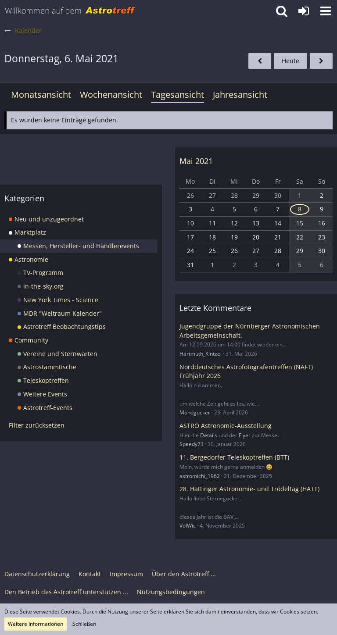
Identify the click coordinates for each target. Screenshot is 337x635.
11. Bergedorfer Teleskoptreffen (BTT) (234, 457)
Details (208, 435)
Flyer (245, 435)
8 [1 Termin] (299, 209)
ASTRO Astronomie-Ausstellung (225, 425)
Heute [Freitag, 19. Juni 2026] (290, 61)
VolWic (187, 525)
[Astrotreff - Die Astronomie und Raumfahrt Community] (70, 11)
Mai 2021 (196, 161)
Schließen (84, 624)
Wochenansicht (111, 94)
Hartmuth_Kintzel (200, 353)
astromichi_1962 (199, 476)
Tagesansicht (177, 94)
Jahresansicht (240, 94)
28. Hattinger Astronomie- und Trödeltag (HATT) (249, 489)
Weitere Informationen (35, 624)
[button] (325, 11)
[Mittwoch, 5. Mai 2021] (259, 61)
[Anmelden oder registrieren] (303, 11)
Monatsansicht (41, 94)
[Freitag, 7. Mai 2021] (321, 61)
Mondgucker (194, 412)
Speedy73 (191, 444)
